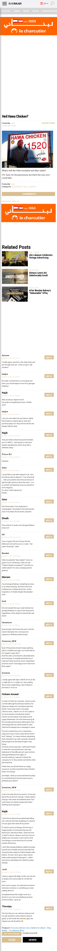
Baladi (35, 11)
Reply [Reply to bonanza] (49, 675)
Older (11, 939)
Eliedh (5, 518)
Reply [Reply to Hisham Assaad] (49, 696)
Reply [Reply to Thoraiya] (49, 908)
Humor (17, 11)
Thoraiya (7, 906)
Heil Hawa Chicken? (15, 116)
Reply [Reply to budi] (49, 603)
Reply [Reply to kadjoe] (49, 376)
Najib (13, 123)
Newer (32, 939)
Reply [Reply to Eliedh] (49, 520)
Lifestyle (5, 11)
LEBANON (32, 187)
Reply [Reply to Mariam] (49, 579)
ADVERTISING (17, 187)
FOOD (25, 187)
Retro (26, 11)
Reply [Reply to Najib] (49, 395)
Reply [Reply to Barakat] (49, 555)
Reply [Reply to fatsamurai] (49, 624)
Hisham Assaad (10, 694)
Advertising (48, 123)
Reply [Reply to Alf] (49, 536)
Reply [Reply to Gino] (49, 501)
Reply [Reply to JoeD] (49, 871)
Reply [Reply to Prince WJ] (49, 456)
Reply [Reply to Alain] (49, 470)
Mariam (6, 577)
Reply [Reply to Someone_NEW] (49, 643)
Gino (4, 499)
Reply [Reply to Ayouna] (49, 357)
